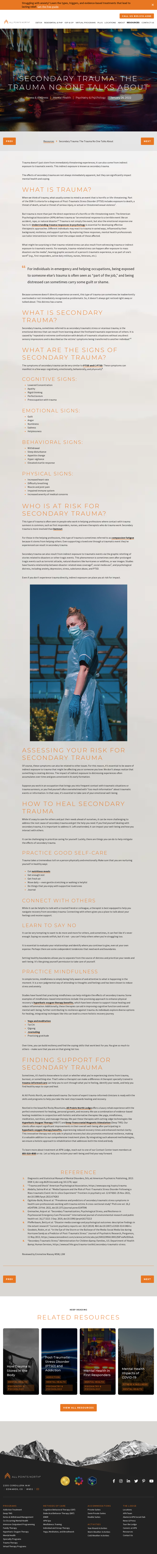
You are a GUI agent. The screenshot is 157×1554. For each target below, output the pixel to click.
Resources (133, 23)
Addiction (53, 1377)
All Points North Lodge (79, 1107)
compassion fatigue (122, 537)
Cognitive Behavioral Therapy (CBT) (59, 1509)
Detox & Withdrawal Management (18, 1517)
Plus (100, 23)
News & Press (129, 1520)
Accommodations (99, 1506)
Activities (94, 1524)
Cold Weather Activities (98, 1535)
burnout (57, 528)
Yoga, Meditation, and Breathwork (58, 1531)
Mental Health (62, 97)
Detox (39, 23)
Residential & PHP (53, 23)
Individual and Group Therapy (56, 1528)
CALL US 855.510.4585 (136, 16)
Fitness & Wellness (37, 97)
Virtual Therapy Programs (14, 1546)
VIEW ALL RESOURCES (78, 1407)
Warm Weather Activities (99, 1531)
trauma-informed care (34, 1082)
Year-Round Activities (97, 1528)
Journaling (34, 1031)
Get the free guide (47, 6)
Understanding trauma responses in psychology (58, 224)
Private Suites (94, 1509)
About (121, 23)
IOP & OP (69, 23)
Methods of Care (54, 1506)
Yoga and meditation (39, 1020)
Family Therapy (10, 1528)
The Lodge (130, 1506)
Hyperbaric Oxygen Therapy (37, 1122)
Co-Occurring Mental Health (15, 1520)
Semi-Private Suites (97, 1513)
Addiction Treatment (12, 1509)
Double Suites (94, 1517)
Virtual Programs (86, 23)
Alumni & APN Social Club (134, 1517)
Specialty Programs (12, 1539)
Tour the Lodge (130, 1524)
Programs (9, 1506)
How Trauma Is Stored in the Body (19, 1371)
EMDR (45, 1517)
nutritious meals (41, 871)
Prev (9, 141)
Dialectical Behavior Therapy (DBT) (58, 1513)
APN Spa (47, 1520)
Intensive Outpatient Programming (19, 1524)
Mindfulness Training (52, 1524)
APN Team (127, 1513)
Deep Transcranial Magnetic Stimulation (88, 1122)
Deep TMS (7, 1513)
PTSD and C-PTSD (93, 365)
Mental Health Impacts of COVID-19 (133, 1373)
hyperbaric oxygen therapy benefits (53, 1002)
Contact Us (148, 23)
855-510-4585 (29, 1153)
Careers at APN (130, 1528)
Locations (110, 23)
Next (147, 141)
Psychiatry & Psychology (91, 97)
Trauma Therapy (10, 1542)
